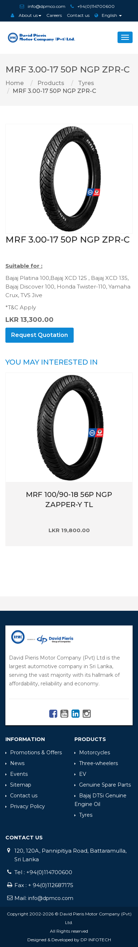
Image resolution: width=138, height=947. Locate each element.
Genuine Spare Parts (102, 785)
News (14, 763)
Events (16, 774)
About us (26, 15)
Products (50, 83)
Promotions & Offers (33, 752)
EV (80, 774)
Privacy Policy (25, 806)
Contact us (78, 15)
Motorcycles (92, 752)
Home (14, 83)
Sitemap (18, 785)
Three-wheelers (96, 763)
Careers (54, 15)
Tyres (85, 83)
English (108, 15)
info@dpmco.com (46, 6)
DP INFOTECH (95, 939)
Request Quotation (39, 335)
